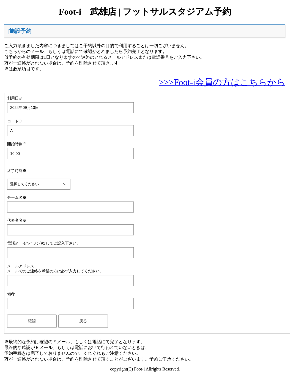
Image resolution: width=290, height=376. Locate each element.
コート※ (15, 121)
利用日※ (15, 98)
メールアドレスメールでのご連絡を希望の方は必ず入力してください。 (55, 268)
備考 (11, 294)
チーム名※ (16, 197)
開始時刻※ (16, 144)
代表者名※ (16, 220)
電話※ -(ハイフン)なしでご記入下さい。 (43, 243)
